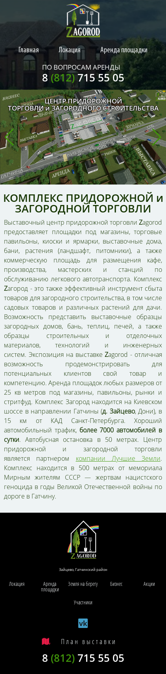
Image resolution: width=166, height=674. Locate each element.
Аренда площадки (124, 50)
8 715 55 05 (83, 77)
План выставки (89, 641)
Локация (70, 50)
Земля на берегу (83, 583)
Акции (149, 583)
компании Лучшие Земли (118, 458)
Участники (83, 602)
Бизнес (116, 583)
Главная (28, 50)
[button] (9, 137)
